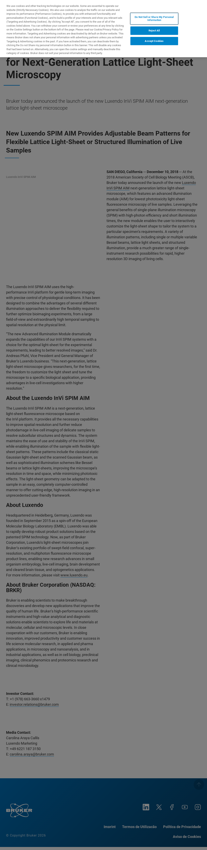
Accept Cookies (154, 41)
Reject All (154, 30)
